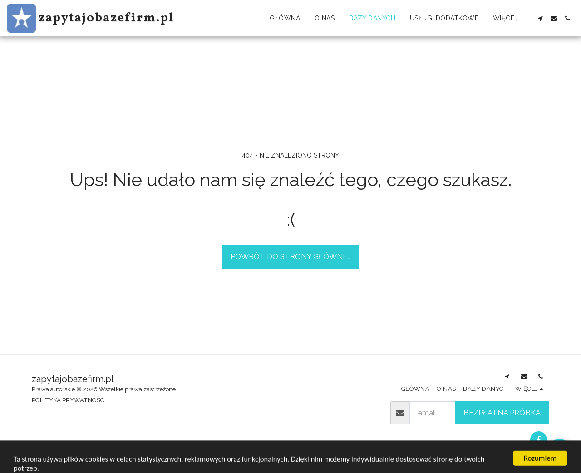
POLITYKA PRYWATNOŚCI (69, 400)
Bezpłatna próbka (502, 412)
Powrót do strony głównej (291, 256)
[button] (540, 18)
